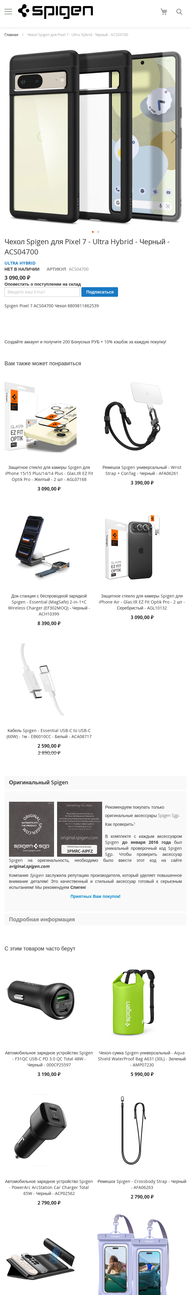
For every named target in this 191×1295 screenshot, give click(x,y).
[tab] (95, 783)
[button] (174, 136)
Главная (11, 34)
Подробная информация (42, 919)
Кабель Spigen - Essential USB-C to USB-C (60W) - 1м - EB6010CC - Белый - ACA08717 (49, 733)
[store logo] (55, 11)
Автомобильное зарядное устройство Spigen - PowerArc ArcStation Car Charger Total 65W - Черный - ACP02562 (49, 1187)
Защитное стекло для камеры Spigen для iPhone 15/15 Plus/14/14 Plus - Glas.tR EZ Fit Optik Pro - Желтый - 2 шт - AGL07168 (49, 473)
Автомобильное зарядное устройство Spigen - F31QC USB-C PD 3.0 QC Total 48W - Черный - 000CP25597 (49, 1059)
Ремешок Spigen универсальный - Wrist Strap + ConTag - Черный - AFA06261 (141, 470)
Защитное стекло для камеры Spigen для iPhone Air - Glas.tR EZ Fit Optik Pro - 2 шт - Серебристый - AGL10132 (142, 602)
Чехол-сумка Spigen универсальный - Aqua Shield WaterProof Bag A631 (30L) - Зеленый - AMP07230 (142, 1059)
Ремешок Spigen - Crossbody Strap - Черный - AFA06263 (142, 1184)
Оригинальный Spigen (38, 782)
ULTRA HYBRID (20, 263)
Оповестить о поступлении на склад (43, 284)
